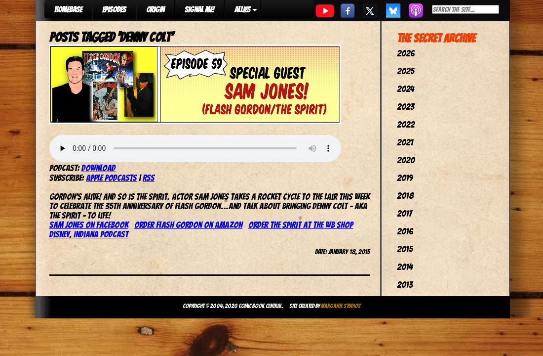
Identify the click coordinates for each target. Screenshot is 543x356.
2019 (405, 177)
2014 (405, 266)
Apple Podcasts (111, 177)
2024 (405, 88)
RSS (149, 177)
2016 (405, 231)
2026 (406, 53)
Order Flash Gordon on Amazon (188, 224)
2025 (405, 71)
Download (98, 168)
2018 (405, 195)
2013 (405, 284)
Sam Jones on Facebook (88, 224)
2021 (405, 142)
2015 (405, 249)
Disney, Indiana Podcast (88, 234)
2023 (405, 106)
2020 (406, 160)
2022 (406, 124)
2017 (404, 213)
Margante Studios (341, 306)
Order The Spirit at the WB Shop (300, 224)
